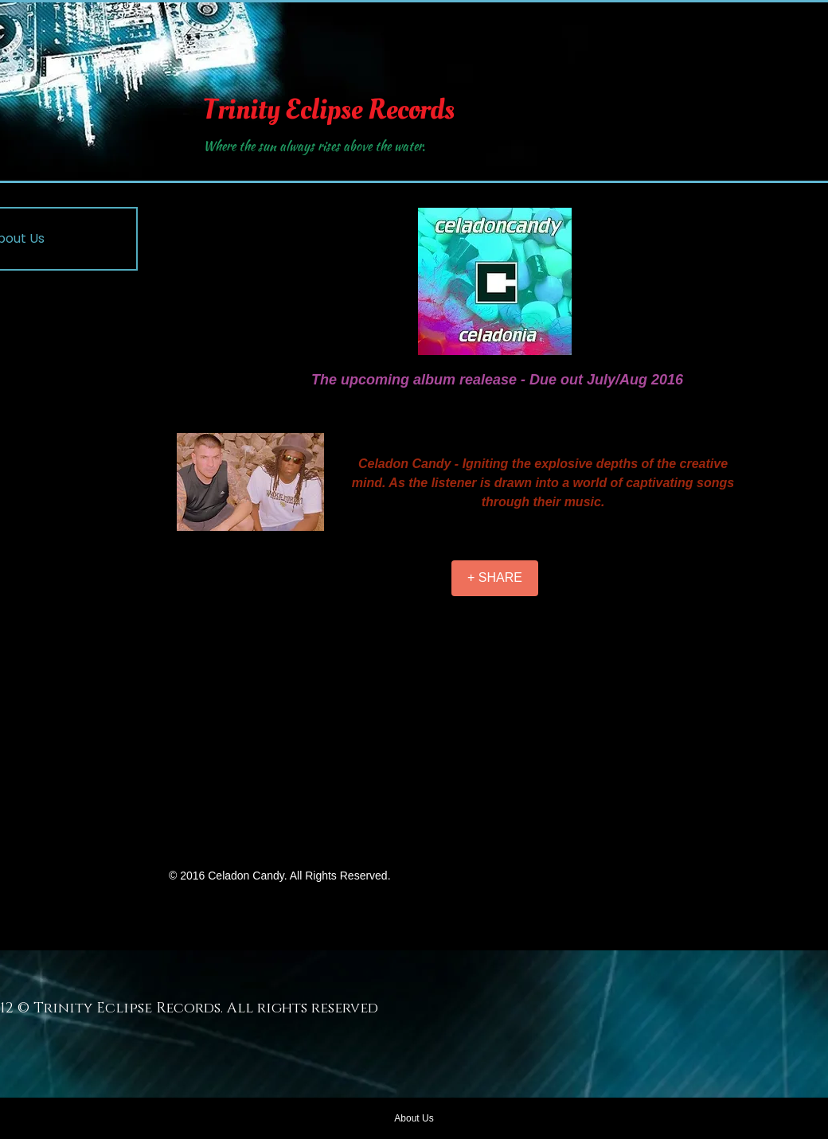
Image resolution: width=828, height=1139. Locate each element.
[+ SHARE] (494, 578)
